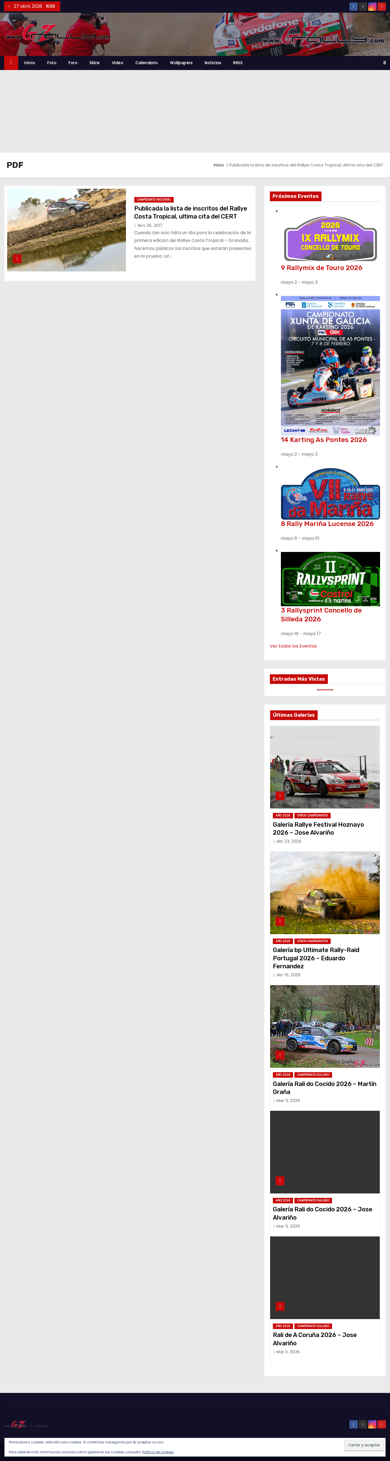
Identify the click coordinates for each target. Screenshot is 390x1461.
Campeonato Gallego (313, 1075)
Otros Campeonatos (312, 815)
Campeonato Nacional (154, 200)
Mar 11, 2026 (288, 1100)
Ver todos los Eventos (293, 646)
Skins (94, 63)
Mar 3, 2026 (288, 1352)
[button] (384, 63)
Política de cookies (158, 1452)
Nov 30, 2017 (150, 225)
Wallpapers (181, 63)
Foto (51, 63)
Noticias (213, 63)
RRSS (238, 63)
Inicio (29, 63)
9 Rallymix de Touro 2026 (321, 268)
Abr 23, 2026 (288, 841)
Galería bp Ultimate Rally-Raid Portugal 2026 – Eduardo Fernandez (316, 958)
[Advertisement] (195, 111)
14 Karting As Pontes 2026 (324, 440)
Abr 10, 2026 (288, 975)
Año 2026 (283, 815)
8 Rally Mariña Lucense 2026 (327, 524)
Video (117, 63)
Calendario (146, 63)
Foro (72, 63)
